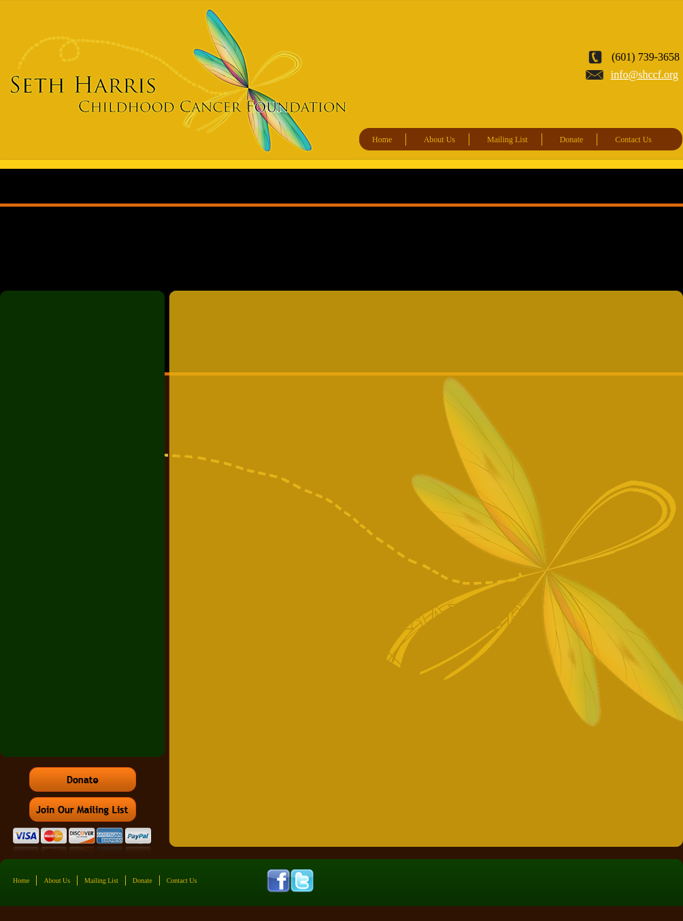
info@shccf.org (644, 74)
